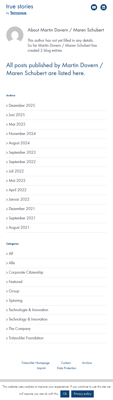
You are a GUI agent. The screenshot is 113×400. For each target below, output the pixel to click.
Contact (66, 363)
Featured (15, 282)
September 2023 (22, 153)
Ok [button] (65, 394)
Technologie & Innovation (28, 310)
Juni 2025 (17, 115)
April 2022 (18, 190)
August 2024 (19, 143)
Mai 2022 (17, 181)
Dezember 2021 (22, 209)
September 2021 (22, 218)
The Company (20, 329)
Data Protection (66, 368)
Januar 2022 (19, 199)
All (11, 254)
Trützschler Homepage (36, 363)
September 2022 (22, 162)
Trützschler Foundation (26, 338)
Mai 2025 (17, 124)
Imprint (41, 368)
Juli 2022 (16, 171)
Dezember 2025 (22, 106)
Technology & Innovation (28, 319)
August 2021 (19, 228)
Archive (87, 363)
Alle (12, 263)
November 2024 (22, 134)
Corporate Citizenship (26, 272)
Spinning (15, 301)
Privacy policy (82, 394)
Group (14, 291)
